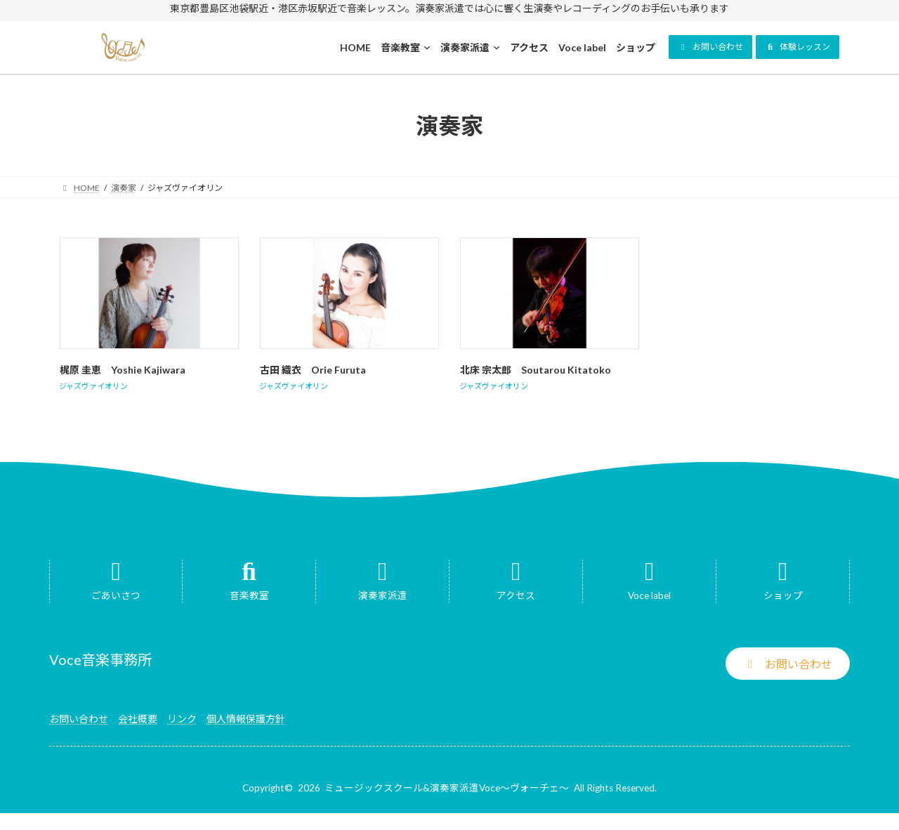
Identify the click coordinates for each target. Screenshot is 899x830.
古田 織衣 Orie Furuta (318, 370)
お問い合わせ (78, 719)
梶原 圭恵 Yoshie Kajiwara (127, 370)
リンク (182, 719)
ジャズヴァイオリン (93, 385)
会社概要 (137, 719)
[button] (710, 47)
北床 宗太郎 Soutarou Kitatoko (535, 370)
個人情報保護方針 (245, 719)
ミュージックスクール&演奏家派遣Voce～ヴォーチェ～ (446, 787)
